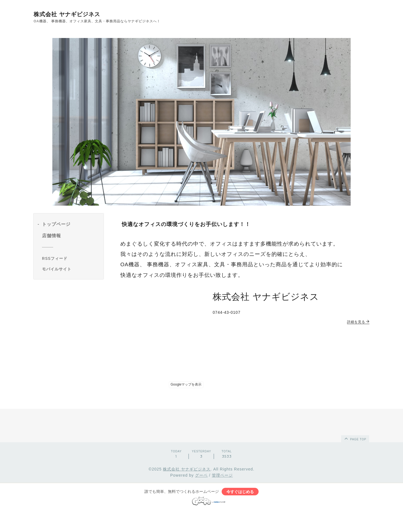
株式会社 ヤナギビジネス (67, 14)
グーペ (201, 475)
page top (354, 438)
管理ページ (222, 475)
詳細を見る (358, 322)
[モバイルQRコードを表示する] (70, 269)
